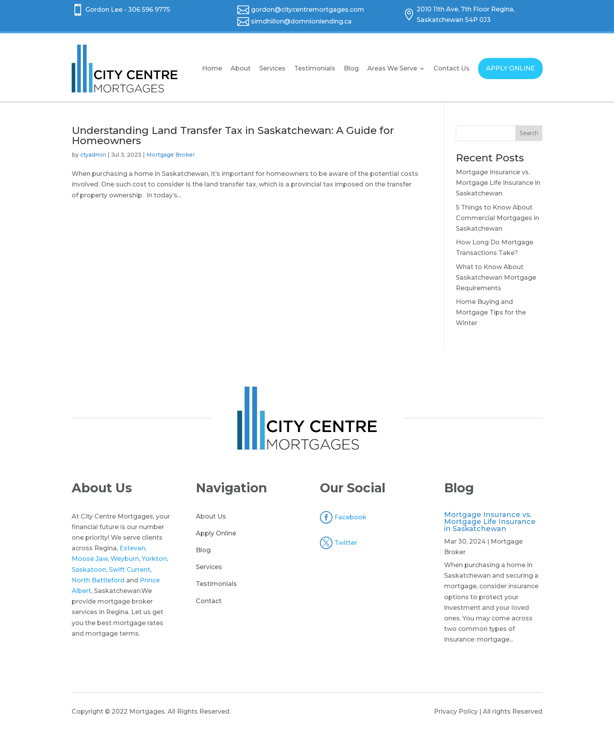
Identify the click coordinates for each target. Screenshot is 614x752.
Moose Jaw (90, 558)
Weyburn (124, 558)
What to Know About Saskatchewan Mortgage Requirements (496, 277)
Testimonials (314, 68)
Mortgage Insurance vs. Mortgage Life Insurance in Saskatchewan (498, 182)
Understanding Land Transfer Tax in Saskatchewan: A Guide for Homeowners (233, 135)
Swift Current (129, 569)
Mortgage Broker (170, 154)
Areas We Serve (392, 68)
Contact (209, 601)
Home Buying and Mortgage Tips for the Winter (491, 312)
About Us (211, 516)
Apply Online (216, 533)
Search (529, 133)
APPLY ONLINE (510, 68)
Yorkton (154, 558)
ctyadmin (93, 154)
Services (272, 68)
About (241, 68)
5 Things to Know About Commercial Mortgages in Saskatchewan (497, 218)
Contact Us (451, 68)
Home (212, 68)
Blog (351, 68)
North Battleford (98, 580)
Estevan (132, 548)
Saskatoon (89, 569)
